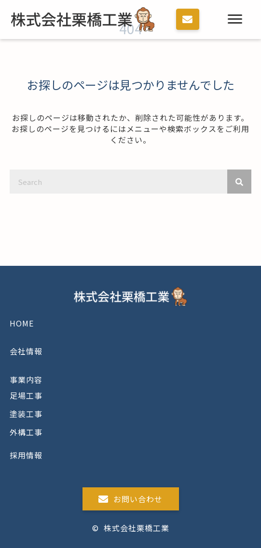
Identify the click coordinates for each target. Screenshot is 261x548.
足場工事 (26, 395)
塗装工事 (26, 413)
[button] (187, 19)
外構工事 (26, 432)
